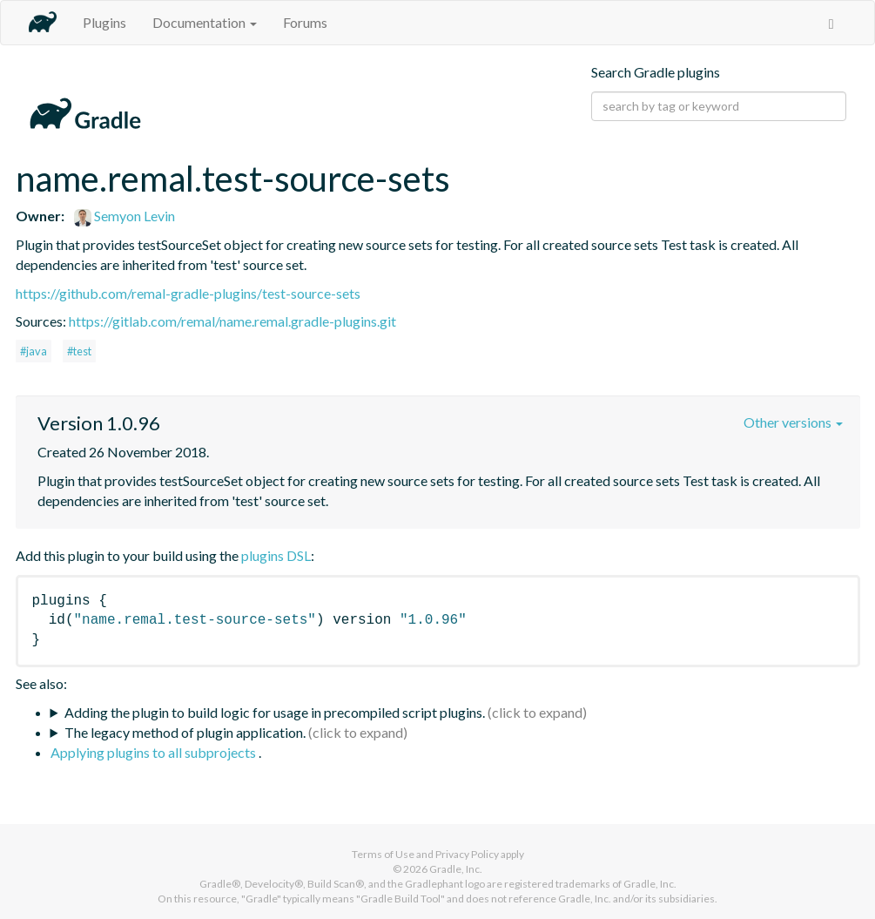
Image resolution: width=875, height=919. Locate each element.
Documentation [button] (204, 22)
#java (33, 351)
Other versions (793, 422)
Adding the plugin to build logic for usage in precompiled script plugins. (274, 712)
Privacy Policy (467, 854)
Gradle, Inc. (455, 868)
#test (79, 351)
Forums (305, 22)
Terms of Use (383, 854)
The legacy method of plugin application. (185, 732)
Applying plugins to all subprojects (154, 752)
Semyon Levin (124, 215)
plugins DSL (276, 555)
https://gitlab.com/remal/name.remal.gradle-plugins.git (232, 321)
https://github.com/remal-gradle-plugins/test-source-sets (188, 293)
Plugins (104, 22)
